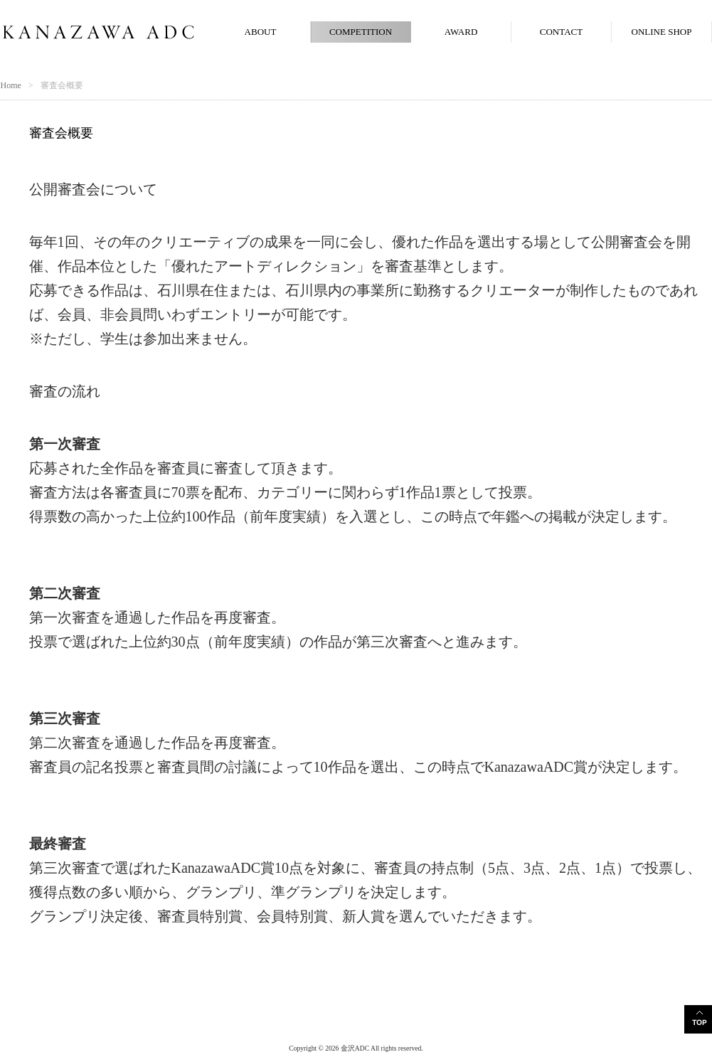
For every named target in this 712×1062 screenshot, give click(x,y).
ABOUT (261, 31)
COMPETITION (360, 31)
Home (11, 85)
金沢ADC (355, 1048)
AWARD (461, 31)
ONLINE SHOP (662, 31)
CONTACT (561, 31)
